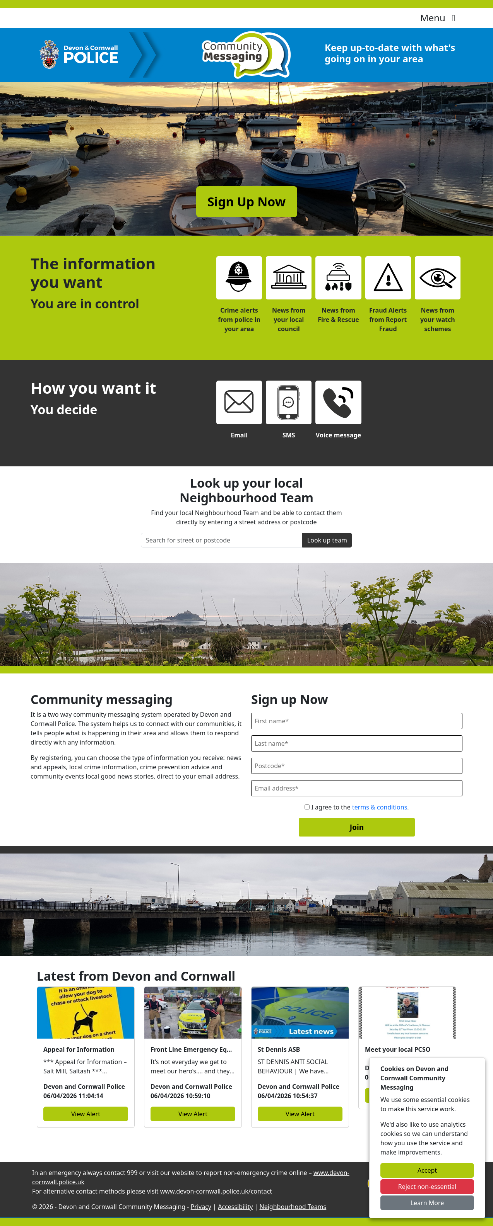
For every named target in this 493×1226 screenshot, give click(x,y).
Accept (427, 1170)
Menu (439, 17)
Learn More (427, 1203)
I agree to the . (357, 807)
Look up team (327, 540)
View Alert (85, 1114)
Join (357, 827)
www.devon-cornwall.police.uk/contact (216, 1191)
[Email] (356, 788)
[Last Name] (356, 743)
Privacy (201, 1206)
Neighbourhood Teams (293, 1206)
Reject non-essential (427, 1186)
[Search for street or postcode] (222, 540)
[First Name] (356, 721)
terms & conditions (379, 807)
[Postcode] (356, 766)
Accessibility (235, 1206)
